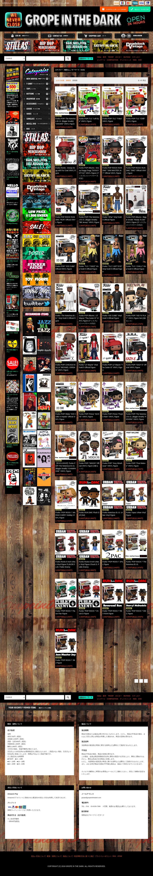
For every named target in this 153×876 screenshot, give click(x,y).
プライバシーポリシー (103, 856)
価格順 (68, 80)
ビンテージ (101, 60)
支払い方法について (38, 856)
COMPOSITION (112, 60)
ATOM (120, 856)
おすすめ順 (60, 80)
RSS (114, 856)
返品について (68, 856)
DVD (140, 60)
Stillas (99, 57)
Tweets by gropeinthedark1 (33, 308)
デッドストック (125, 60)
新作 (104, 57)
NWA (135, 60)
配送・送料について (54, 856)
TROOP (111, 57)
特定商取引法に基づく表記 (84, 856)
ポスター (118, 57)
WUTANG (126, 57)
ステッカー (136, 57)
